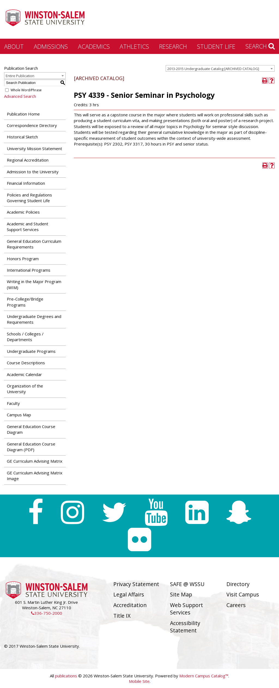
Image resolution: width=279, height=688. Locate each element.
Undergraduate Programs (31, 351)
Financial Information (26, 183)
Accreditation (130, 605)
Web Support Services (186, 608)
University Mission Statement (34, 148)
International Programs (28, 270)
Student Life (216, 46)
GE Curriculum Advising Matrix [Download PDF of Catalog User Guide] (34, 461)
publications (66, 675)
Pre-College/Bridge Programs (25, 301)
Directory (238, 584)
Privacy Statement (136, 584)
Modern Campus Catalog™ (203, 675)
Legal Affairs (128, 594)
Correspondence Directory (32, 125)
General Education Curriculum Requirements (34, 244)
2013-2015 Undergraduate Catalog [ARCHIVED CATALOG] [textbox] (213, 68)
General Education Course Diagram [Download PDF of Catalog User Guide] (31, 429)
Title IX (122, 615)
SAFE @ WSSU (187, 584)
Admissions (51, 46)
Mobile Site (139, 681)
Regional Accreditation (27, 160)
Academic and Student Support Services (27, 226)
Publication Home (23, 114)
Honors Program (23, 258)
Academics (94, 46)
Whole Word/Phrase (26, 90)
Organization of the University (25, 388)
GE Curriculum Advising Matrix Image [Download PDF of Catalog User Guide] (34, 475)
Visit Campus (242, 594)
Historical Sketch (22, 137)
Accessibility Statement (185, 626)
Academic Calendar (24, 374)
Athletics (134, 46)
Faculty (13, 403)
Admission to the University (33, 171)
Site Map (181, 594)
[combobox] (220, 68)
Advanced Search (20, 96)
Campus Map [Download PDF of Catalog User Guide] (19, 414)
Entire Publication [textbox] (20, 75)
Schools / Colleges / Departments (25, 336)
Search (260, 46)
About (14, 46)
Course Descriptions (26, 362)
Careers (236, 605)
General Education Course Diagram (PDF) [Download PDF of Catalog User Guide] (31, 446)
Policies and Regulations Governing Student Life (29, 197)
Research (173, 46)
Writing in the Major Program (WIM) (34, 284)
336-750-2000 (46, 613)
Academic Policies (23, 212)
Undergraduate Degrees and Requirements (34, 319)
